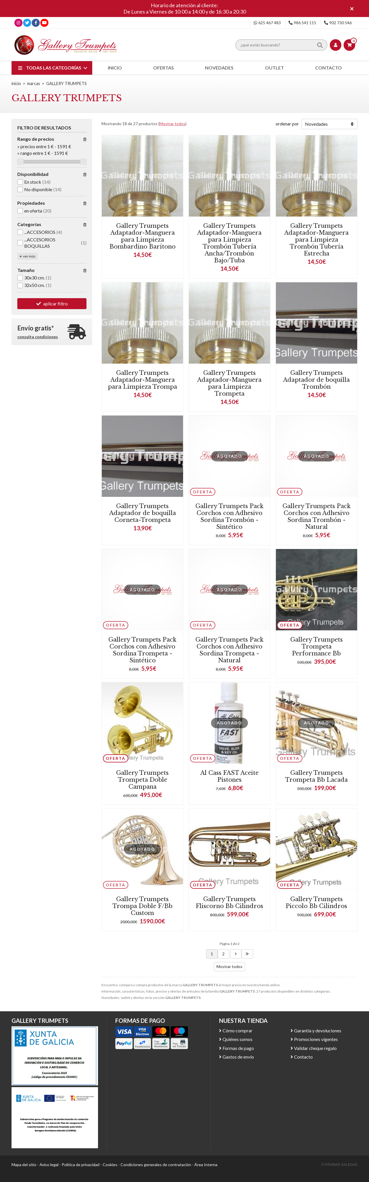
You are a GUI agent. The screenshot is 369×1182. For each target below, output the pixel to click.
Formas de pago (238, 1048)
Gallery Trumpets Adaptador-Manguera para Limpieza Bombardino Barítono (143, 236)
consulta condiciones (37, 337)
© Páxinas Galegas (339, 1165)
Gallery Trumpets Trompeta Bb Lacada (316, 776)
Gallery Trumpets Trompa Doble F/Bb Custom (142, 906)
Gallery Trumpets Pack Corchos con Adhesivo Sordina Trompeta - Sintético (142, 650)
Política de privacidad (80, 1164)
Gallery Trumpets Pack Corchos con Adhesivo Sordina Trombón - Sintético (229, 516)
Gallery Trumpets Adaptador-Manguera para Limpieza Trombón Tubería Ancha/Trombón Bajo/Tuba (229, 243)
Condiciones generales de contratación (156, 1164)
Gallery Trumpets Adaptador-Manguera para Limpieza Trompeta (229, 383)
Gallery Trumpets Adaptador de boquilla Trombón (316, 379)
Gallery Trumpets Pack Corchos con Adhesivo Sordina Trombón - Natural (317, 516)
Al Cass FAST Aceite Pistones (229, 776)
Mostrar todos (172, 123)
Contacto (303, 1056)
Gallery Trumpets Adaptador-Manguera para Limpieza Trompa (142, 379)
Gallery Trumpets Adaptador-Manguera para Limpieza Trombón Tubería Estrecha (316, 239)
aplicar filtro (55, 303)
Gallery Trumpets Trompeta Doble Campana (142, 779)
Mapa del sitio (24, 1164)
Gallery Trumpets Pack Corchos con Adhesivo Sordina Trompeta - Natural (229, 650)
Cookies (110, 1164)
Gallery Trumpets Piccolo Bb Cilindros (316, 902)
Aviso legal (49, 1164)
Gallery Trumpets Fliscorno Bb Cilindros (229, 902)
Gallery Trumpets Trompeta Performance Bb (316, 646)
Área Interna (205, 1164)
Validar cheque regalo (315, 1048)
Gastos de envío (238, 1056)
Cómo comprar (238, 1030)
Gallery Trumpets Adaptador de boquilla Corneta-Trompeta (142, 513)
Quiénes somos (238, 1039)
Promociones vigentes (316, 1039)
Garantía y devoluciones (317, 1030)
